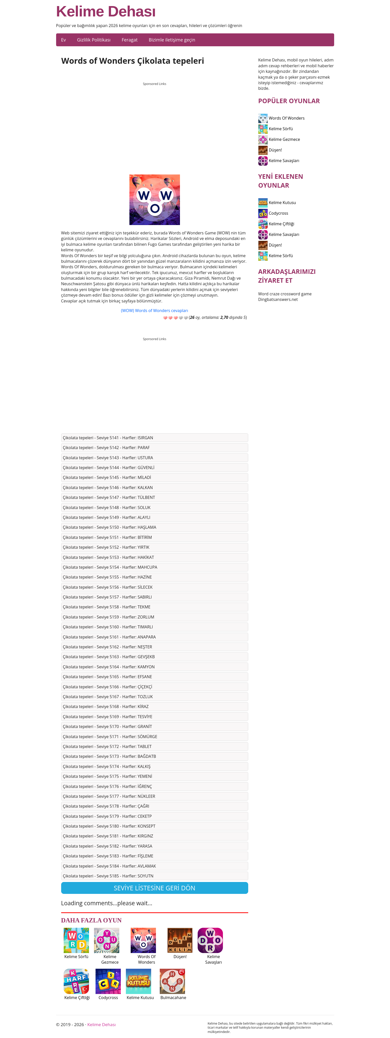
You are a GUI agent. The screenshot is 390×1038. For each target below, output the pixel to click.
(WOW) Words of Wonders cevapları (154, 310)
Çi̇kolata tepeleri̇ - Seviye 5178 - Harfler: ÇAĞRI (106, 806)
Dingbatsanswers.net (278, 299)
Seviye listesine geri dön (154, 888)
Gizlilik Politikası (94, 40)
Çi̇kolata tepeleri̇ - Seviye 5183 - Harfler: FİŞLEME (108, 856)
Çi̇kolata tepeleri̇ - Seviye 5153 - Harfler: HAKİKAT (108, 557)
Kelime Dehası (106, 11)
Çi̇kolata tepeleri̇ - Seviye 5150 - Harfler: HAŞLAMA (109, 527)
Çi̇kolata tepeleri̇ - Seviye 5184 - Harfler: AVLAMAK (109, 866)
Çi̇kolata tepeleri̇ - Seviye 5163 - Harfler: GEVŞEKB (109, 656)
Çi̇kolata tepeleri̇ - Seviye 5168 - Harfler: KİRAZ (106, 706)
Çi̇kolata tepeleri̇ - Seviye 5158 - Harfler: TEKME (107, 607)
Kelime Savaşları (279, 160)
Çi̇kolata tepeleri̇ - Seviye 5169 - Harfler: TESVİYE (107, 716)
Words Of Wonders (281, 118)
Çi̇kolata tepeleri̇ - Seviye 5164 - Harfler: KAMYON (109, 667)
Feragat (129, 40)
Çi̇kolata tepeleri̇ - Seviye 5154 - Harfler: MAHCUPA (110, 567)
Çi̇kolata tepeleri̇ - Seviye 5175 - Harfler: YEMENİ (107, 776)
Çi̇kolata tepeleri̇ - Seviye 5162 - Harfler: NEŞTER (107, 647)
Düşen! (270, 150)
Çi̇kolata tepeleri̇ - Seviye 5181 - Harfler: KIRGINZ (108, 836)
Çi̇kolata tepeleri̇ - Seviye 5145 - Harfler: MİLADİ (107, 477)
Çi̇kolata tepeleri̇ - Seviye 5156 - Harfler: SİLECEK (108, 587)
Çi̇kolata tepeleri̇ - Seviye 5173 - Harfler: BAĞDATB (109, 756)
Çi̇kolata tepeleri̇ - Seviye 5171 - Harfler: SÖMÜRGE (110, 736)
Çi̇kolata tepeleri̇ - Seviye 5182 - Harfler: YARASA (107, 846)
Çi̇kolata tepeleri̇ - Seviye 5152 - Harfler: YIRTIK (106, 547)
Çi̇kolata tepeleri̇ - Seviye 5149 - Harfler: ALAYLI (106, 517)
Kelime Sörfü (275, 128)
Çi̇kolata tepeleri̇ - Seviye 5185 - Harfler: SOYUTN (108, 876)
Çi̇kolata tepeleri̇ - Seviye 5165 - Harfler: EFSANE (107, 676)
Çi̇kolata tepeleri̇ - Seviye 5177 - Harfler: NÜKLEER (109, 796)
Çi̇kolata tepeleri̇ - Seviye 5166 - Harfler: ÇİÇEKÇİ (107, 687)
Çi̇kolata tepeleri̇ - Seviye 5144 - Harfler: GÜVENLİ (108, 467)
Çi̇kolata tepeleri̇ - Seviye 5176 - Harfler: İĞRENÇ (107, 786)
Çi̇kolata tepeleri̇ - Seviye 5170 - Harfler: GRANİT (107, 726)
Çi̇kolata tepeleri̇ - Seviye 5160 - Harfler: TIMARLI (108, 627)
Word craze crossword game (285, 294)
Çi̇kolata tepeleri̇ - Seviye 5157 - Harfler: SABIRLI (107, 597)
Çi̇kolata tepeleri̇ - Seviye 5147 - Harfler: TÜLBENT (109, 497)
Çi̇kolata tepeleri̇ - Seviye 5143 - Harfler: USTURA (108, 457)
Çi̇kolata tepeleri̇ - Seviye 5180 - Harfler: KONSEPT (109, 826)
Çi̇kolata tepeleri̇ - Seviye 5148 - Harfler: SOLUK (107, 507)
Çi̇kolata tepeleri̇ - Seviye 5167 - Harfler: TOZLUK (108, 696)
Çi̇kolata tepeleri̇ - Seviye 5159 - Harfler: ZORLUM (108, 617)
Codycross (273, 213)
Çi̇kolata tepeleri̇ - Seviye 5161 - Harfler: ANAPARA (109, 637)
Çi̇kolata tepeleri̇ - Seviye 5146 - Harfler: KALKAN (108, 487)
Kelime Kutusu (277, 202)
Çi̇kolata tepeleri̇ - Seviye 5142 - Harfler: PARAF (106, 447)
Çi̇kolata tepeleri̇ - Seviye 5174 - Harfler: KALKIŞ (107, 766)
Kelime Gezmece (279, 139)
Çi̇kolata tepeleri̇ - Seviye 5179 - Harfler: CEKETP (107, 816)
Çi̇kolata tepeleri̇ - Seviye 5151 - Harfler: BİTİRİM (107, 537)
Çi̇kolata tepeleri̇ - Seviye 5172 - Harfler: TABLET (107, 746)
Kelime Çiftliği (276, 224)
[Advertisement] (154, 123)
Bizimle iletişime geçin (172, 40)
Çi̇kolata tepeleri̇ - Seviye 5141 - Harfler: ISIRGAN (108, 437)
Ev (63, 40)
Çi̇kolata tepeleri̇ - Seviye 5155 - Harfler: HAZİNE (107, 577)
